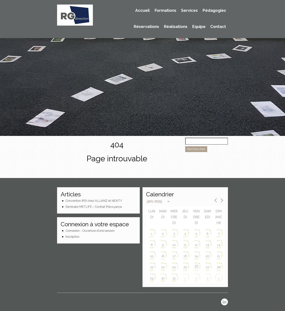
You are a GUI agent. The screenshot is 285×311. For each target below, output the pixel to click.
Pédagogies (214, 10)
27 (207, 267)
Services (189, 10)
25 (185, 267)
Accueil (142, 10)
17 (174, 256)
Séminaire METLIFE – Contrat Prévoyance (93, 206)
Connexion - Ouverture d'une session (90, 230)
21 (218, 256)
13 (207, 245)
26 (196, 266)
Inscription (72, 236)
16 (162, 256)
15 (151, 256)
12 (196, 245)
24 (174, 267)
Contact (218, 26)
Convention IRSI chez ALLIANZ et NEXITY (93, 200)
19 (196, 256)
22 (151, 267)
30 (163, 278)
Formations (165, 10)
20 (207, 256)
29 (151, 278)
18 (185, 256)
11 (185, 245)
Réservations (146, 26)
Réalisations (175, 26)
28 (218, 267)
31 (174, 278)
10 (174, 245)
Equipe (199, 26)
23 (162, 267)
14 (218, 245)
